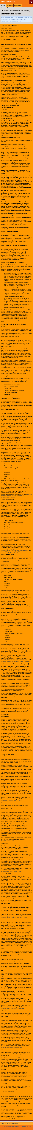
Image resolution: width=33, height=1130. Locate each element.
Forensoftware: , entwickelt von (16, 1127)
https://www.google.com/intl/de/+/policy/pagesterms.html (15, 550)
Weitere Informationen (15, 21)
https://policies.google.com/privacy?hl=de (11, 552)
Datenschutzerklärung (6, 1123)
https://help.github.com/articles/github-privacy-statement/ (15, 661)
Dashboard (17, 5)
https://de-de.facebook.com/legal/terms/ (12, 496)
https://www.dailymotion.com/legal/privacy (11, 1047)
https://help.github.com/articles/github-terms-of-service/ (14, 659)
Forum (3, 5)
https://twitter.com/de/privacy (22, 605)
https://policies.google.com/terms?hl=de (14, 549)
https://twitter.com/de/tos (7, 605)
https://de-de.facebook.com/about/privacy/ (16, 495)
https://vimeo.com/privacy (7, 840)
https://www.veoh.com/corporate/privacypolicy (12, 1008)
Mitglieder (10, 5)
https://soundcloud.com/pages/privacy (10, 961)
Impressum (15, 1123)
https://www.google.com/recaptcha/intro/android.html (14, 917)
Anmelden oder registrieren (8, 1)
